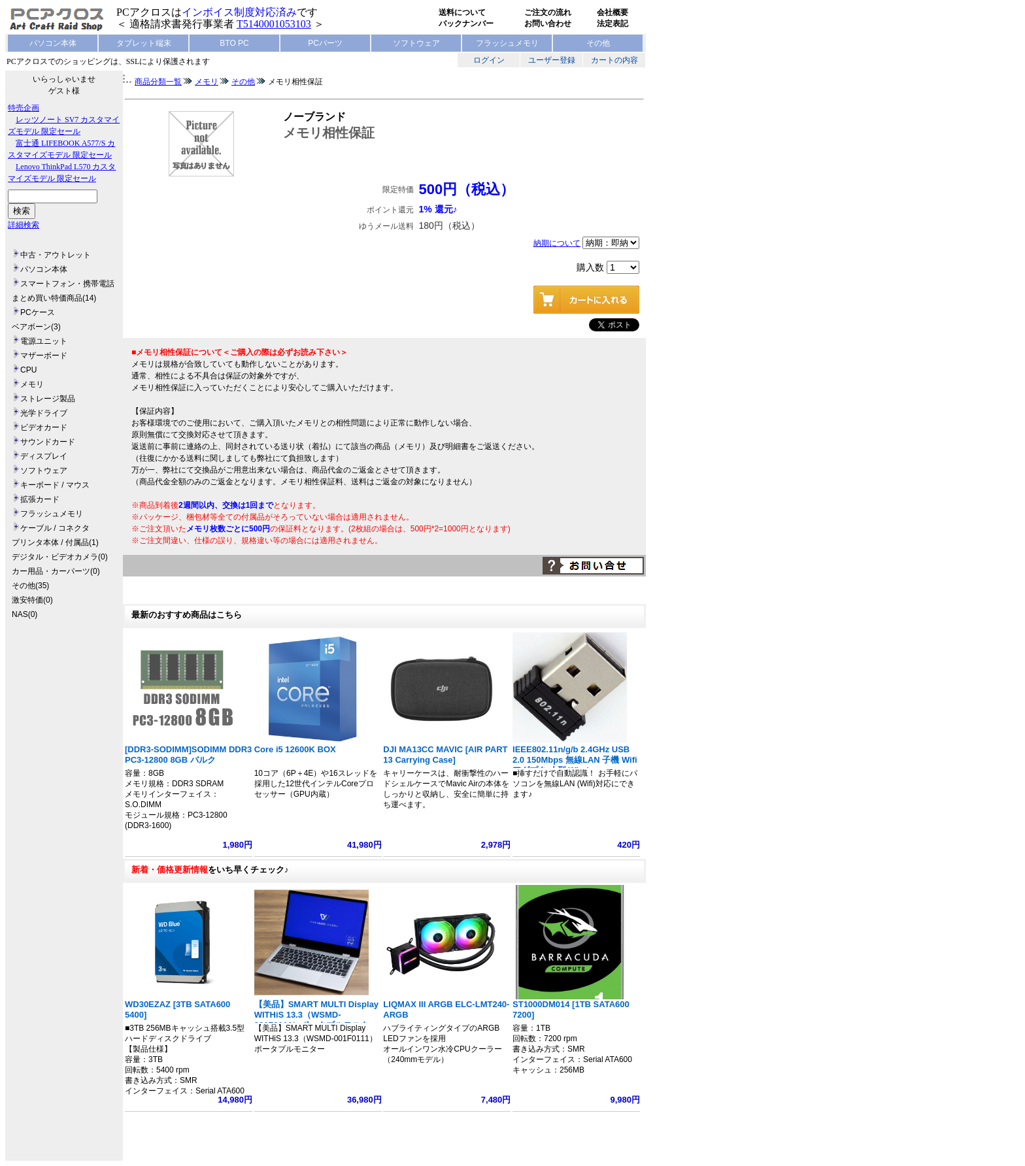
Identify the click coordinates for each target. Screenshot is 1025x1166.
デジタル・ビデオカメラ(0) (60, 556)
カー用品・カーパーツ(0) (56, 571)
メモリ (32, 384)
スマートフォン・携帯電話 (67, 283)
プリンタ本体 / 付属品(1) (55, 542)
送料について (462, 12)
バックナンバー (466, 23)
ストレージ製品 (47, 398)
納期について (556, 243)
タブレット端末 (143, 43)
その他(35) (30, 585)
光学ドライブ (43, 413)
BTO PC (234, 43)
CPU (28, 370)
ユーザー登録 (551, 60)
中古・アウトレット (55, 254)
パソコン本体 (52, 43)
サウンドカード (47, 441)
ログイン (489, 60)
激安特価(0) (32, 600)
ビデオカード (43, 427)
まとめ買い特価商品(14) (54, 298)
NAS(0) (24, 614)
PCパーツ (325, 43)
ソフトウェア (416, 43)
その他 (598, 43)
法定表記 (612, 23)
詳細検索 (23, 224)
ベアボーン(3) (36, 326)
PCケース (37, 312)
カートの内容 (614, 60)
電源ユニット (43, 341)
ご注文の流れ (547, 12)
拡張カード (39, 499)
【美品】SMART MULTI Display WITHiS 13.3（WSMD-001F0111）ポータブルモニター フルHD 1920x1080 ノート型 (316, 1020)
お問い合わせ (547, 23)
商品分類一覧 (158, 81)
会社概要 (612, 12)
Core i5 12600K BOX (295, 749)
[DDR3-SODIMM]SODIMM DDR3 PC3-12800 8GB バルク (188, 754)
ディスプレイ (43, 456)
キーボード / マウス (55, 485)
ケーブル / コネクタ (55, 528)
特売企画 (23, 107)
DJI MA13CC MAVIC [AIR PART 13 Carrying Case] (445, 754)
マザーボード (43, 355)
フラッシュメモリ (507, 43)
